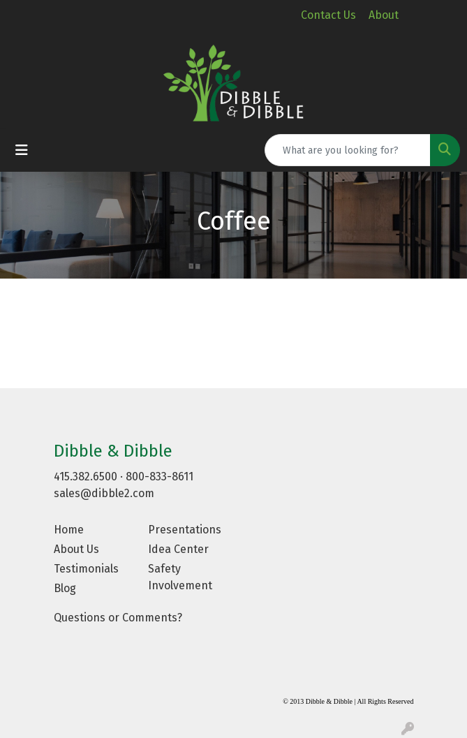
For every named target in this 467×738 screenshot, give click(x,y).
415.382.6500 (85, 476)
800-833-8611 (159, 476)
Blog (65, 588)
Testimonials (86, 568)
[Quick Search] (348, 150)
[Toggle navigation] (21, 150)
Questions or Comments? (118, 617)
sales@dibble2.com (104, 493)
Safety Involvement (180, 577)
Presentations (184, 529)
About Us (76, 549)
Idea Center (178, 549)
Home (69, 529)
